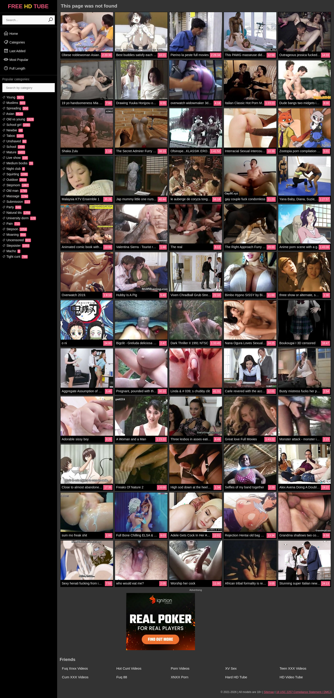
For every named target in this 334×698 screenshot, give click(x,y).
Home (10, 33)
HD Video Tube (291, 677)
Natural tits (16, 212)
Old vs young (18, 119)
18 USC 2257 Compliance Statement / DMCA (304, 692)
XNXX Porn (179, 677)
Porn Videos (180, 668)
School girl (16, 125)
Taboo (13, 136)
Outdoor (14, 179)
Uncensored (16, 240)
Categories (14, 42)
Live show (15, 158)
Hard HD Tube (236, 677)
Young (13, 97)
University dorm (19, 218)
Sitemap (269, 692)
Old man (14, 190)
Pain (11, 223)
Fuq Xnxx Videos (75, 668)
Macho (11, 251)
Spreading (15, 108)
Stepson (14, 229)
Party (11, 207)
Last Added (14, 50)
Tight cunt (15, 256)
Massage (15, 196)
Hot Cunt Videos (128, 668)
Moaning (14, 234)
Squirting (15, 174)
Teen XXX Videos (293, 668)
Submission (16, 201)
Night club (13, 168)
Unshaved (14, 141)
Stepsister (16, 245)
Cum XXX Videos (75, 677)
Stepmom (15, 185)
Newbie (12, 130)
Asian (12, 114)
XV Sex (231, 668)
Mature (13, 152)
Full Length (14, 68)
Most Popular (15, 59)
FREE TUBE (28, 6)
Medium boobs (17, 163)
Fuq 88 (121, 677)
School (13, 147)
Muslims (13, 103)
